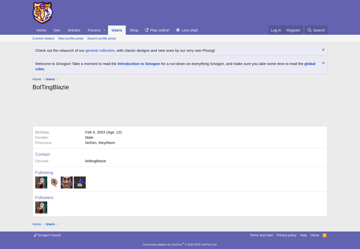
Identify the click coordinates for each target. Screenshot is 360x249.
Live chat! (190, 30)
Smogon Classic (47, 235)
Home (41, 30)
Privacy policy (286, 235)
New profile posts (70, 38)
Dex (57, 30)
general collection (100, 50)
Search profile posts (101, 38)
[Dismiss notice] (322, 50)
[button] (104, 30)
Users (117, 30)
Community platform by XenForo (180, 244)
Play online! (160, 30)
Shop (134, 30)
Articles (74, 30)
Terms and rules (261, 235)
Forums (94, 30)
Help (303, 235)
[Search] (316, 30)
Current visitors (43, 38)
